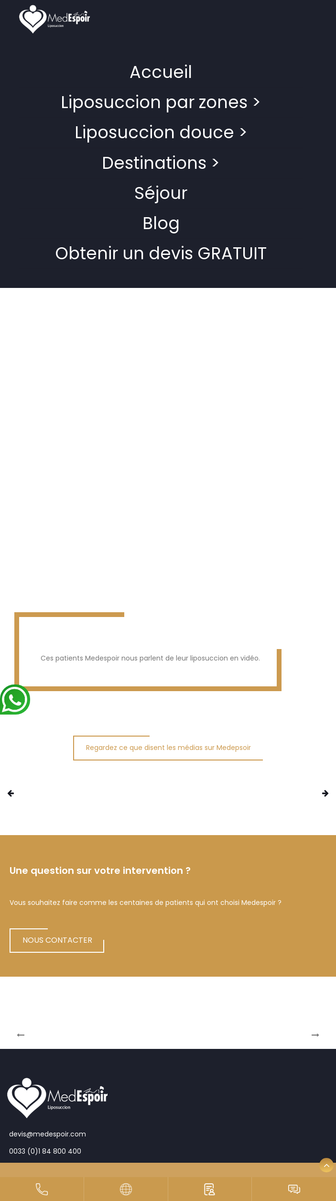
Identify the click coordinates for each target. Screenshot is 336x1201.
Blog (161, 223)
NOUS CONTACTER (57, 940)
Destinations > (161, 163)
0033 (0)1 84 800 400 (44, 1151)
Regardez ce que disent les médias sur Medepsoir (168, 747)
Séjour (160, 193)
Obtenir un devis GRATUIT (161, 253)
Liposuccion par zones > (161, 102)
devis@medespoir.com (46, 1134)
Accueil (161, 72)
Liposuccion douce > (161, 132)
